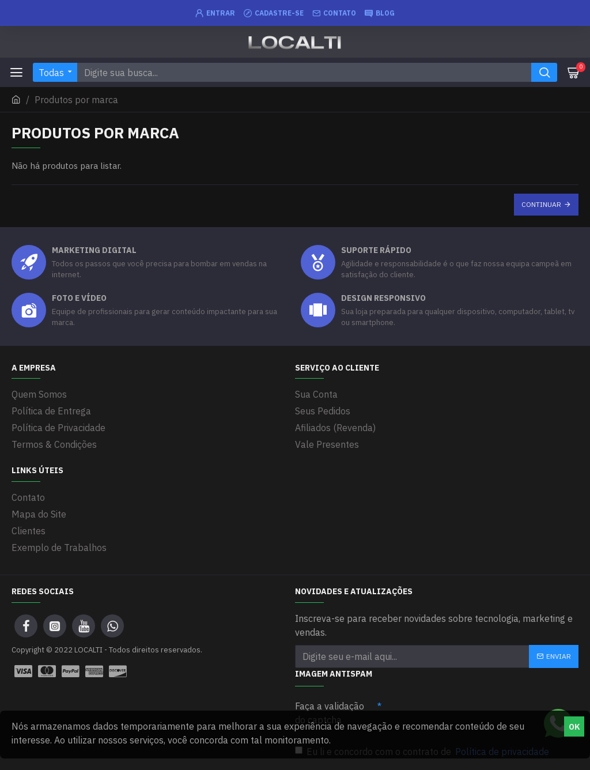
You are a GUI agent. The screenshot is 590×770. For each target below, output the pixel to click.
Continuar (541, 204)
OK (574, 727)
